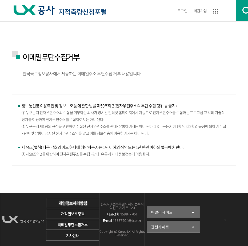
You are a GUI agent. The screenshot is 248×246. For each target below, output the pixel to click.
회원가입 (200, 10)
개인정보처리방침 (72, 203)
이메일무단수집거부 (72, 225)
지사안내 (72, 236)
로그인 (182, 10)
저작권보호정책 (72, 214)
